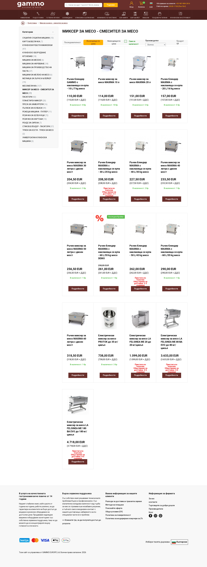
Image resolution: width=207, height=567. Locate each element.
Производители (156, 509)
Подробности (78, 116)
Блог (151, 512)
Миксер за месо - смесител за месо (54, 23)
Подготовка (32, 23)
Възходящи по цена (93, 42)
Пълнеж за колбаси (34, 108)
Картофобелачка (32, 41)
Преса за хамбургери (34, 104)
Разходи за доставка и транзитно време (123, 501)
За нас (151, 499)
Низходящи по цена (114, 42)
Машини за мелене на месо (37, 75)
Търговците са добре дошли (162, 505)
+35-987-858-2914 (183, 3)
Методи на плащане (114, 505)
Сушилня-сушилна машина (38, 38)
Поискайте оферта (113, 508)
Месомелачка (31, 86)
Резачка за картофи (34, 119)
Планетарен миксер (34, 101)
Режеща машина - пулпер (37, 112)
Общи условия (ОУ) (114, 512)
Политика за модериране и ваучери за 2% (124, 518)
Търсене (111, 5)
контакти (153, 502)
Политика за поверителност (118, 515)
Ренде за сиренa (32, 123)
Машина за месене (33, 60)
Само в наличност (131, 42)
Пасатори (29, 97)
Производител (152, 41)
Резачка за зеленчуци (35, 115)
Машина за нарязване (35, 64)
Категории (27, 32)
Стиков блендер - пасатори (38, 126)
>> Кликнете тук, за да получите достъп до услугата (81, 522)
